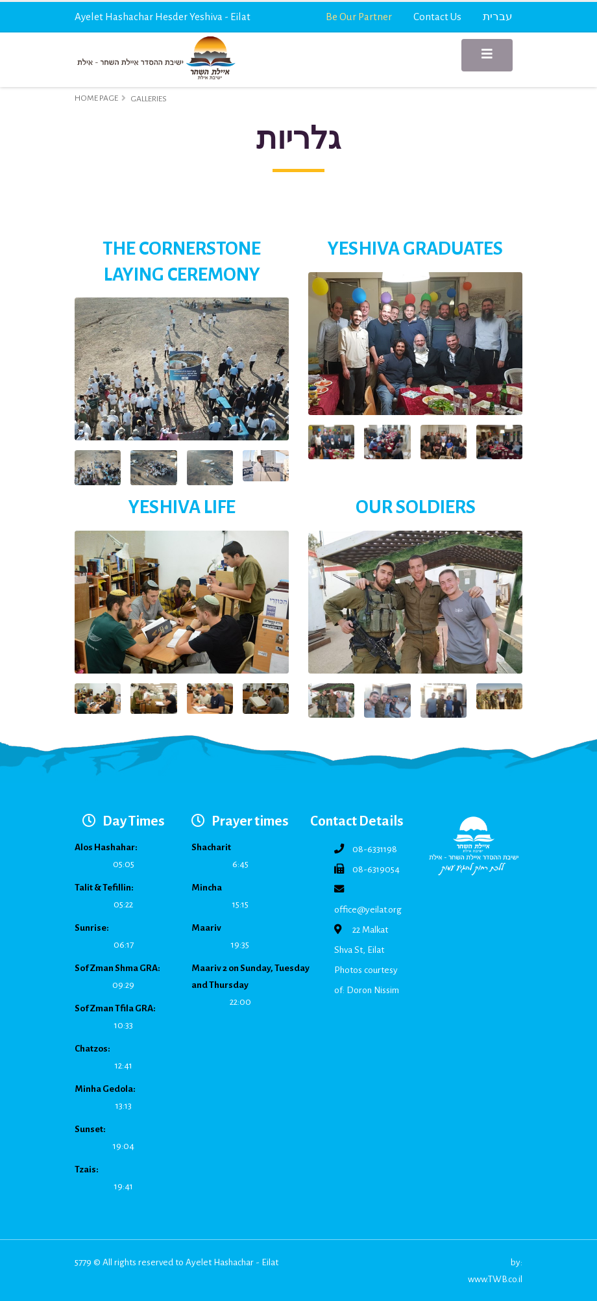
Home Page (96, 98)
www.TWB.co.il (495, 1279)
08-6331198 (374, 849)
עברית (498, 16)
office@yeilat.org (368, 910)
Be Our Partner (359, 16)
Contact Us (437, 16)
